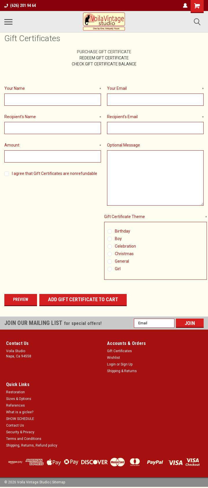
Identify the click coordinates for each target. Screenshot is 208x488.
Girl (118, 268)
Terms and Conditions (23, 439)
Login (111, 364)
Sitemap (58, 482)
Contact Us (15, 425)
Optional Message (123, 145)
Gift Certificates (119, 351)
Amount (52, 145)
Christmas (124, 253)
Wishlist (113, 358)
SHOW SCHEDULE (20, 419)
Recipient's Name (52, 117)
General (122, 261)
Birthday (122, 231)
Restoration (15, 392)
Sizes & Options (18, 399)
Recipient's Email (155, 117)
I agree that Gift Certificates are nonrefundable (54, 173)
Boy (118, 238)
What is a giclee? (19, 412)
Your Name (52, 88)
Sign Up (126, 364)
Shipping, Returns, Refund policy (31, 445)
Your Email (155, 88)
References (15, 405)
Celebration (125, 246)
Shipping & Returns (122, 371)
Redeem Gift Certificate (104, 58)
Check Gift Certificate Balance (104, 64)
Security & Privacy (20, 432)
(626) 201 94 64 (20, 5)
